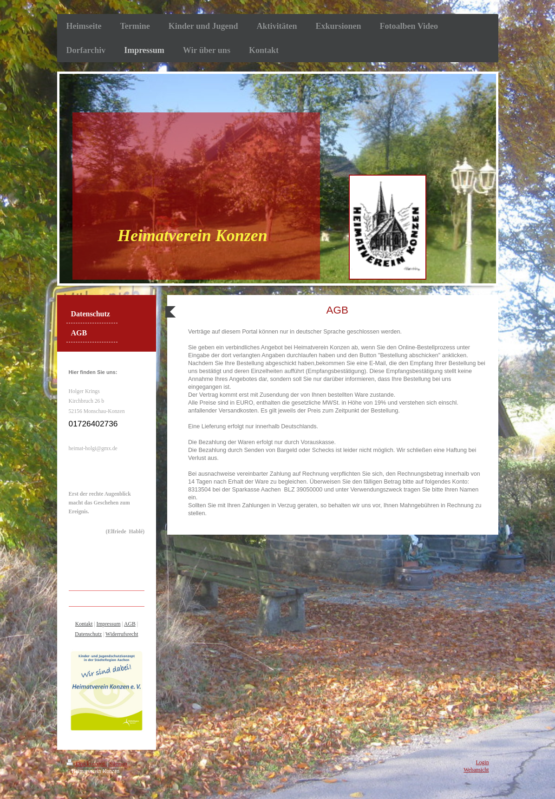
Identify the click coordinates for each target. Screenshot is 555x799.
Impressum (109, 624)
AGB (130, 624)
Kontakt (84, 624)
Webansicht (476, 770)
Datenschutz (88, 634)
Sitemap (118, 764)
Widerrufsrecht (121, 634)
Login (482, 763)
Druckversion (86, 764)
